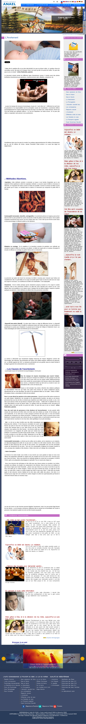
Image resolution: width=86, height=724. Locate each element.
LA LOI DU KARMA (55, 4)
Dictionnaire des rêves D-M (69, 683)
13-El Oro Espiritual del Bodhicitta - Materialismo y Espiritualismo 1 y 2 (72, 372)
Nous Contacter (8, 691)
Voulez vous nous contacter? (74, 37)
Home (64, 34)
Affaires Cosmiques (42, 681)
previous (67, 362)
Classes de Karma (42, 683)
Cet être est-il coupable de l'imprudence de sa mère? (73, 211)
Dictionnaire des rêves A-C (69, 681)
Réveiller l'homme (9, 679)
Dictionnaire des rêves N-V (69, 685)
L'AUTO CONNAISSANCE (27, 4)
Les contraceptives (71, 107)
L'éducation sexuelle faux (73, 104)
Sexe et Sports (70, 97)
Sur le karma (40, 685)
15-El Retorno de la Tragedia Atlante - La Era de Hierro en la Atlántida (73, 384)
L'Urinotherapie (55, 685)
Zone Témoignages (9, 689)
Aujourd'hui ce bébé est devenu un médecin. (23, 545)
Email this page (20, 644)
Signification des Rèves (68, 679)
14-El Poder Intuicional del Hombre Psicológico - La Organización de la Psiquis (72, 378)
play (72, 362)
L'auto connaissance (9, 681)
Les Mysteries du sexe (72, 117)
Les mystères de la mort (43, 687)
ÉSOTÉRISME (77, 4)
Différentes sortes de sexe (73, 114)
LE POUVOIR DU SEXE (42, 4)
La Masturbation (70, 99)
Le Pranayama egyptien (72, 119)
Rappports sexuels (71, 109)
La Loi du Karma (41, 679)
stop (80, 362)
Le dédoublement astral (68, 691)
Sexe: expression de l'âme (73, 92)
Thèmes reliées (71, 88)
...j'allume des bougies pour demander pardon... (24, 566)
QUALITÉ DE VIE (67, 4)
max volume (80, 358)
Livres (63, 689)
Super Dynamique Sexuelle (73, 122)
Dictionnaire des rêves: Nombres (70, 687)
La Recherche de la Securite (12, 685)
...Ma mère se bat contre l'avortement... (21, 520)
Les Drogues (54, 681)
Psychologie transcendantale (11, 683)
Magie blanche (40, 689)
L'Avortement (81, 34)
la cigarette (54, 683)
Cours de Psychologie (72, 59)
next (76, 362)
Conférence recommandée (18, 515)
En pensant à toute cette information (19, 591)
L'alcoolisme (54, 679)
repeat (72, 368)
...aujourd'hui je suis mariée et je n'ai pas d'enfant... (72, 257)
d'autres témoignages (53, 637)
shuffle (74, 368)
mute (66, 358)
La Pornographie (70, 102)
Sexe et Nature (70, 94)
